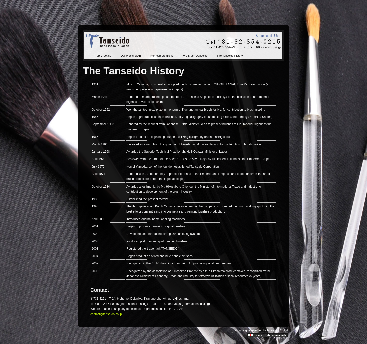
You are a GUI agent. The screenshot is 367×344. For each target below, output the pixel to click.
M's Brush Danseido (195, 55)
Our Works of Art (131, 55)
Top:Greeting (103, 55)
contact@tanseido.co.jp (106, 314)
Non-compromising (161, 55)
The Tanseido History (230, 55)
